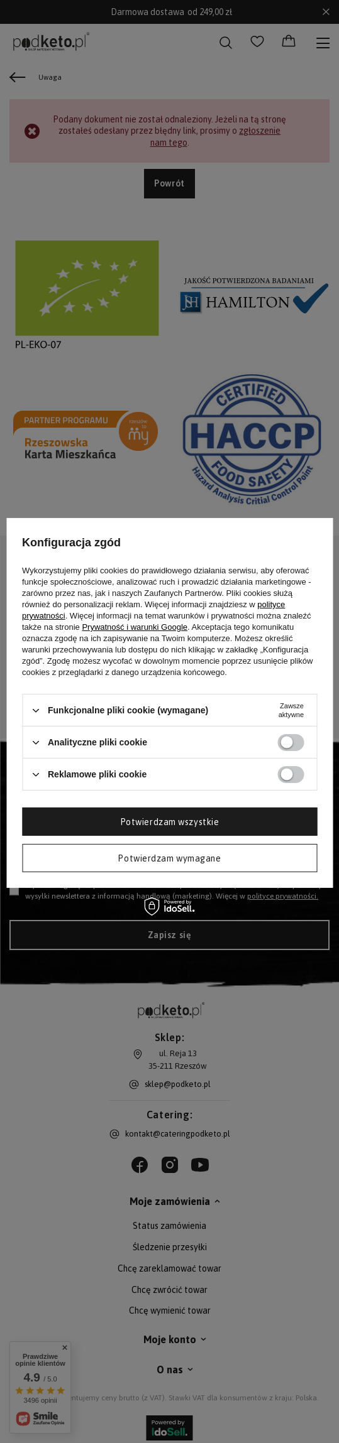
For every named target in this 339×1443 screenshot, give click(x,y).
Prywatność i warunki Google (134, 627)
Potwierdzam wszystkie (170, 821)
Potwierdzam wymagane (169, 858)
